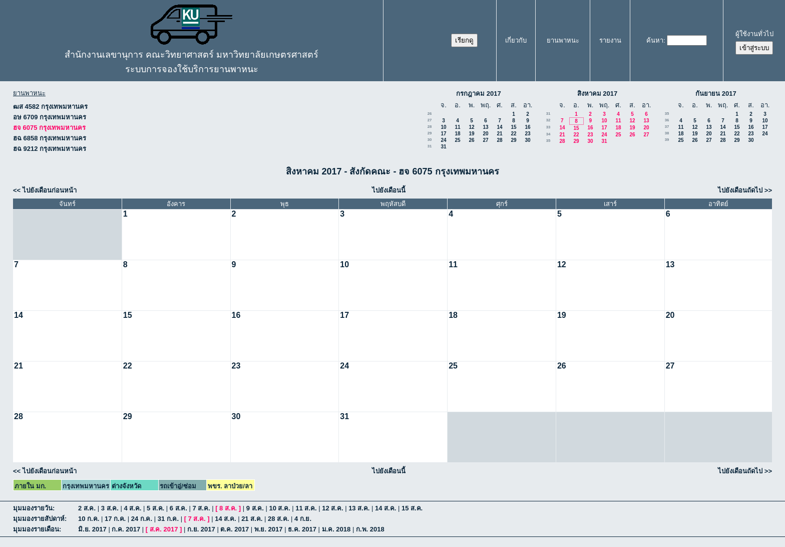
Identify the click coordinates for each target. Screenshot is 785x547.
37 (667, 126)
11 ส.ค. (305, 508)
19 (471, 133)
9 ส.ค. (255, 508)
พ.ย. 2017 (268, 529)
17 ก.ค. (115, 518)
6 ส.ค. (178, 508)
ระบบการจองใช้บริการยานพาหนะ (191, 69)
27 (430, 120)
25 (457, 140)
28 (430, 126)
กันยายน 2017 (715, 93)
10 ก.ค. (88, 518)
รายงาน (610, 40)
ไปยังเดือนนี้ (389, 190)
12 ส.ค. (332, 508)
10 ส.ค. (279, 508)
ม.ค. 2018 (336, 529)
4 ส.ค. (132, 508)
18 (457, 133)
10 (443, 127)
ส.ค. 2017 (164, 529)
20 (485, 133)
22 (513, 133)
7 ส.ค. (201, 508)
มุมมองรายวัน (33, 508)
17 (443, 133)
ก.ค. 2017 (126, 529)
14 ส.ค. (385, 508)
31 (430, 146)
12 (471, 127)
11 (457, 127)
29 (430, 133)
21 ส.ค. (251, 518)
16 (527, 127)
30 (430, 139)
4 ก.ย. (302, 518)
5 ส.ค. (155, 508)
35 (548, 140)
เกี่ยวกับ (516, 40)
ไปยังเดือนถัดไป (740, 190)
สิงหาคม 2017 (597, 93)
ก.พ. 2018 (370, 529)
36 (667, 120)
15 (513, 127)
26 (430, 113)
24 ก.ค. (141, 518)
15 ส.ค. (412, 508)
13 (485, 127)
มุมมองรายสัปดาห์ (39, 518)
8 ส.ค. (228, 508)
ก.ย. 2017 (201, 529)
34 (548, 134)
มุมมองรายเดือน (36, 529)
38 (667, 133)
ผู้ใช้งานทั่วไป (754, 34)
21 (499, 133)
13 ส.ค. (358, 508)
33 (548, 127)
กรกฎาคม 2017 (478, 93)
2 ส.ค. (87, 508)
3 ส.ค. (110, 508)
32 (548, 120)
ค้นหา (654, 40)
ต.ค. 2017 (234, 529)
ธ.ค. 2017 (302, 529)
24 (443, 140)
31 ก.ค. (168, 518)
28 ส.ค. (278, 518)
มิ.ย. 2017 (92, 529)
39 (667, 139)
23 (527, 133)
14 (499, 127)
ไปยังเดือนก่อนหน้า (50, 190)
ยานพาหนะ (563, 40)
